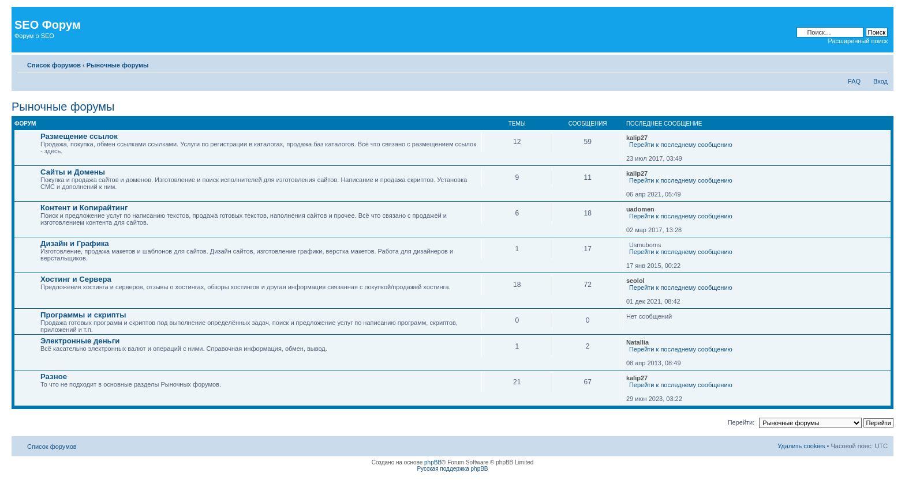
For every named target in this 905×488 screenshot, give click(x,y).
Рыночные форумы (118, 65)
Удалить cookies (801, 445)
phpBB (433, 462)
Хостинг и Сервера (75, 279)
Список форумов (54, 65)
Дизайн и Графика (74, 243)
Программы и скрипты (83, 315)
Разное (53, 376)
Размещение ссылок (79, 136)
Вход (880, 81)
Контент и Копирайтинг (84, 207)
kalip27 (637, 137)
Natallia (637, 342)
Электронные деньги (79, 340)
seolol (635, 280)
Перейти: (741, 422)
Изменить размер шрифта (879, 63)
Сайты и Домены (72, 172)
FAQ (854, 81)
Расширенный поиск (858, 40)
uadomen (640, 209)
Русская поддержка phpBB (452, 469)
